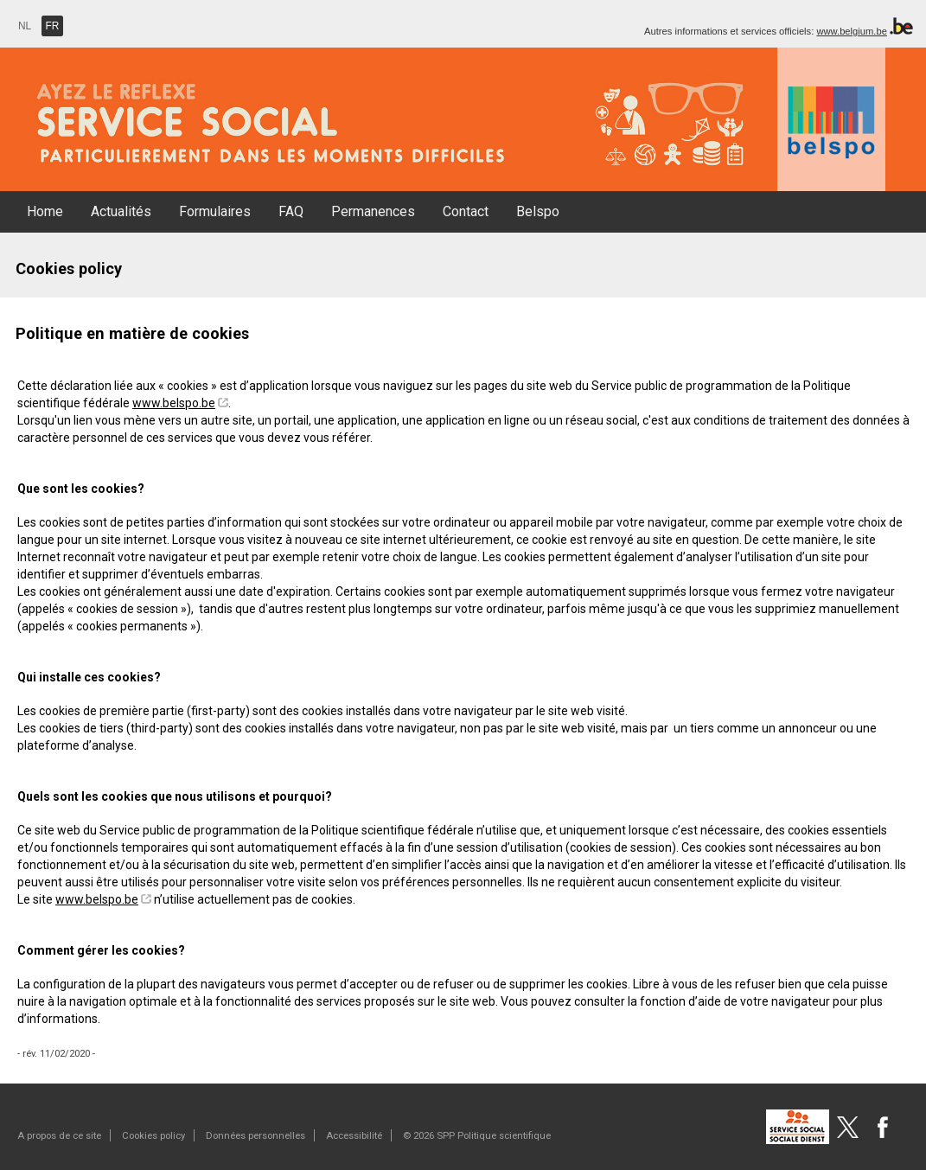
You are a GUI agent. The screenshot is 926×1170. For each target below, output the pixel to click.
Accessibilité (354, 1135)
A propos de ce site (59, 1135)
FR (53, 26)
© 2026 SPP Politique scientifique (477, 1135)
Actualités (121, 211)
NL (24, 26)
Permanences (373, 211)
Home (45, 211)
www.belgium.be (851, 31)
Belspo (537, 211)
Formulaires (215, 211)
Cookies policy (153, 1135)
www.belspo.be (173, 403)
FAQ (290, 211)
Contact (466, 211)
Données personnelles (255, 1135)
